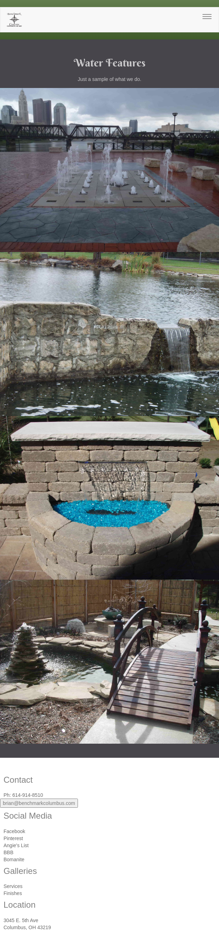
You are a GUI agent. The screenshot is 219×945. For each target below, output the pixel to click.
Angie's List (16, 845)
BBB (8, 852)
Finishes (13, 893)
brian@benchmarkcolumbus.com (39, 803)
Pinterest (13, 838)
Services (13, 886)
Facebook (14, 831)
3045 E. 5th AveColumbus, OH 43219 (27, 924)
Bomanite (14, 859)
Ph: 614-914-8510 (23, 795)
